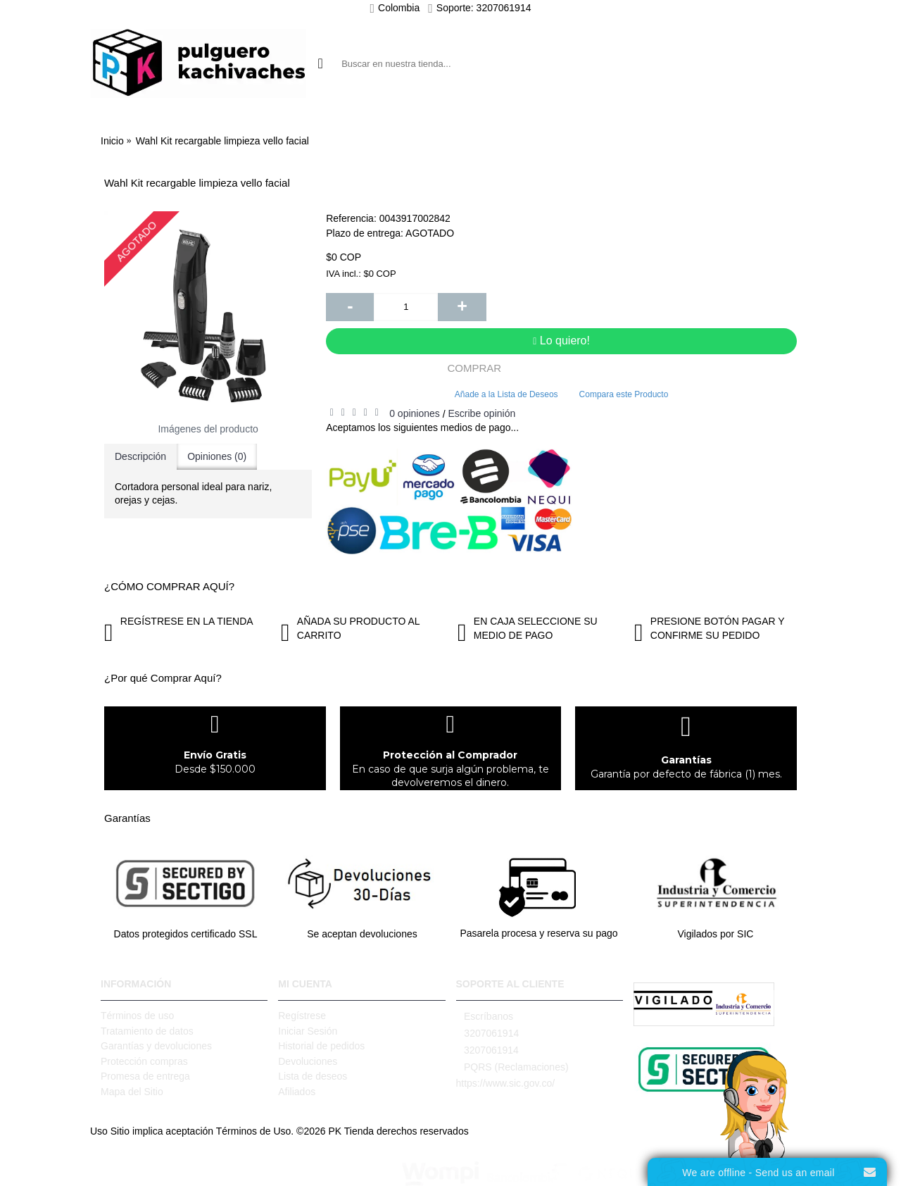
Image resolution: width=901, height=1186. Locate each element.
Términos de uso (137, 1015)
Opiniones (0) (216, 456)
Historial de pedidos (321, 1045)
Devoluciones (307, 1061)
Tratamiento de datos (147, 1031)
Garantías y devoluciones (156, 1045)
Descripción (140, 456)
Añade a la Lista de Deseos (506, 394)
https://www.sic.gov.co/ (505, 1083)
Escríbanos (485, 1017)
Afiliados (296, 1091)
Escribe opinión (481, 413)
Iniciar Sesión (307, 1031)
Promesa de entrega (145, 1076)
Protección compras (144, 1061)
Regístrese (302, 1015)
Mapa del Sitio (132, 1091)
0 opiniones (414, 413)
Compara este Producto (624, 394)
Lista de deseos (312, 1076)
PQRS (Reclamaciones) (512, 1067)
